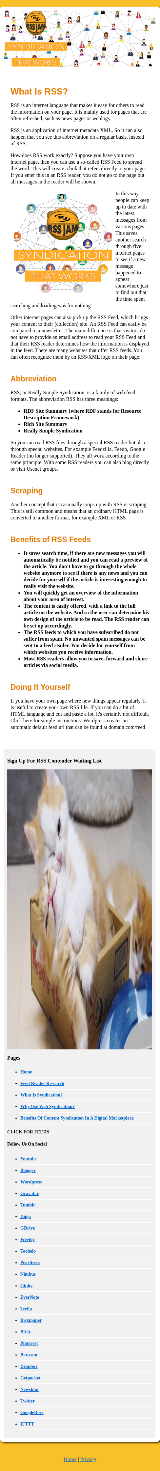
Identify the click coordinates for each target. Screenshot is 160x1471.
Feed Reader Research (42, 1083)
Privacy (88, 1459)
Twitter (27, 1401)
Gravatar (29, 1193)
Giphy (26, 1285)
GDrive (27, 1228)
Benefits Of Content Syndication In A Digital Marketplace (77, 1118)
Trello (26, 1308)
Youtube (28, 1158)
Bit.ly (25, 1331)
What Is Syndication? (41, 1095)
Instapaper (31, 1320)
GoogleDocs (32, 1412)
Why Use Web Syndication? (47, 1106)
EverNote (29, 1297)
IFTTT (27, 1424)
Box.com (28, 1354)
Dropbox (29, 1366)
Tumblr (27, 1205)
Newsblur (29, 1389)
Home (26, 1071)
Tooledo (28, 1251)
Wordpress (31, 1182)
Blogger (28, 1170)
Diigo (25, 1216)
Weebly (27, 1239)
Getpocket (30, 1377)
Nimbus (28, 1274)
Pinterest (29, 1343)
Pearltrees (30, 1262)
